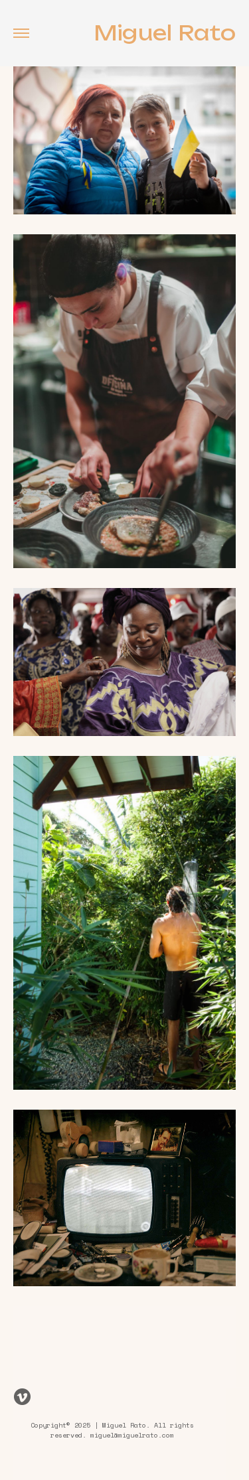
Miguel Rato (165, 33)
